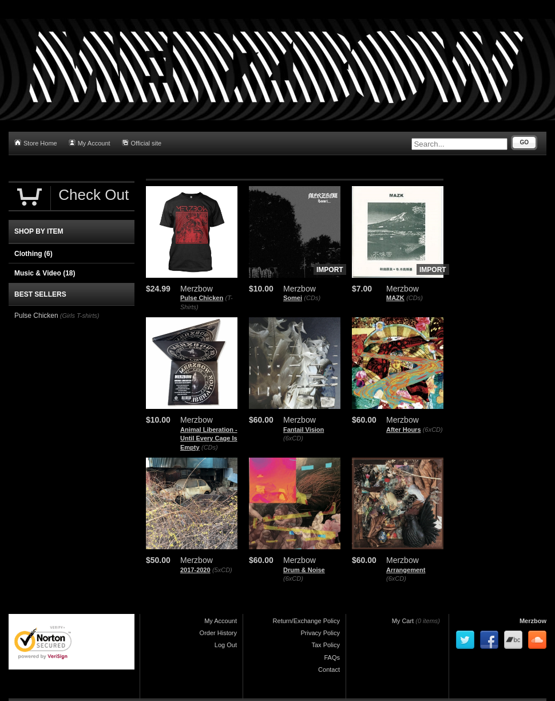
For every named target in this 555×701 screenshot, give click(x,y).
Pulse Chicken (201, 297)
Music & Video (44, 273)
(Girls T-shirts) (80, 315)
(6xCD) (293, 438)
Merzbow (533, 620)
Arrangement (405, 569)
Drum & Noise (304, 569)
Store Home (35, 143)
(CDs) (312, 297)
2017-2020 (195, 569)
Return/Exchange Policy (306, 620)
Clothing (33, 254)
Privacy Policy (320, 632)
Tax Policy (325, 644)
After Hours (403, 429)
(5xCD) (222, 569)
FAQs (332, 657)
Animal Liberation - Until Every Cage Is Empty (208, 438)
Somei (292, 297)
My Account (89, 143)
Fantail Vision (303, 429)
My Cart (403, 620)
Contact (329, 669)
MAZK (395, 297)
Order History (218, 632)
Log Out (226, 644)
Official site (142, 143)
